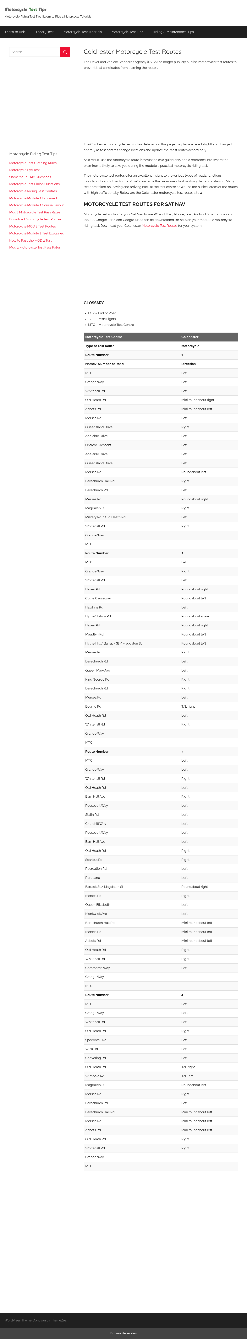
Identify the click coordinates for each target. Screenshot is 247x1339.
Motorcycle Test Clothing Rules (33, 163)
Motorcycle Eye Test (24, 170)
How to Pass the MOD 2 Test (30, 240)
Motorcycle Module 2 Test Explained (36, 233)
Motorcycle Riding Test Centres (33, 191)
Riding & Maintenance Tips (173, 32)
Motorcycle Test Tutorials (82, 32)
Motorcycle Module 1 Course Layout (36, 205)
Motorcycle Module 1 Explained (33, 198)
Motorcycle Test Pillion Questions (34, 184)
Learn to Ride (15, 32)
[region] (161, 106)
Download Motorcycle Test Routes (35, 219)
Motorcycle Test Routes (159, 226)
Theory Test (45, 32)
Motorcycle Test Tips (127, 32)
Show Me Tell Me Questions (30, 177)
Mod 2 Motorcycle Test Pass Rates (35, 247)
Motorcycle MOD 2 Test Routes (32, 226)
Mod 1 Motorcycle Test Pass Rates (34, 212)
